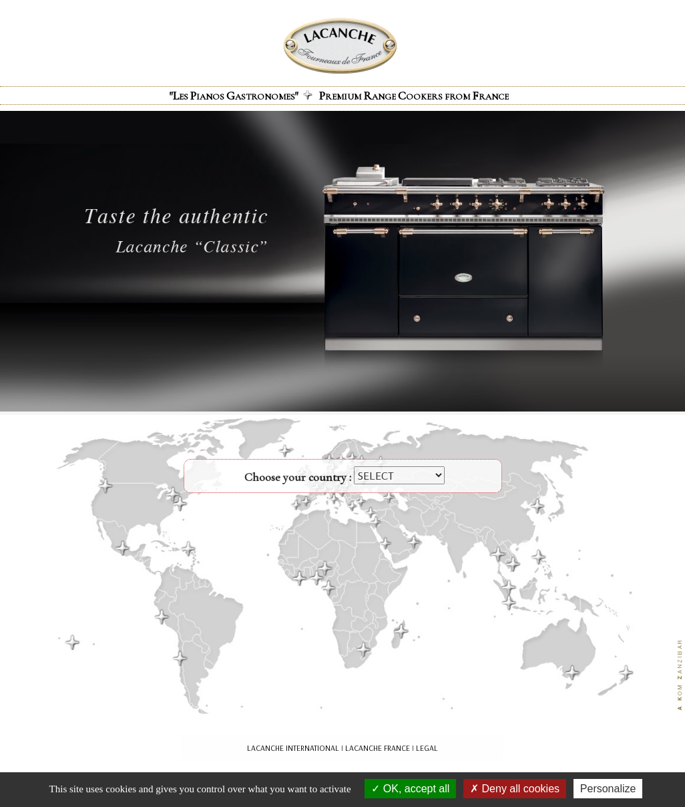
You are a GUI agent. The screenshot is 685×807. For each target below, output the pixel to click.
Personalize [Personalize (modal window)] (608, 788)
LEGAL (427, 748)
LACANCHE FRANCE (377, 748)
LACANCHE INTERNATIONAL (293, 748)
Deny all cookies (514, 788)
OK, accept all (410, 788)
